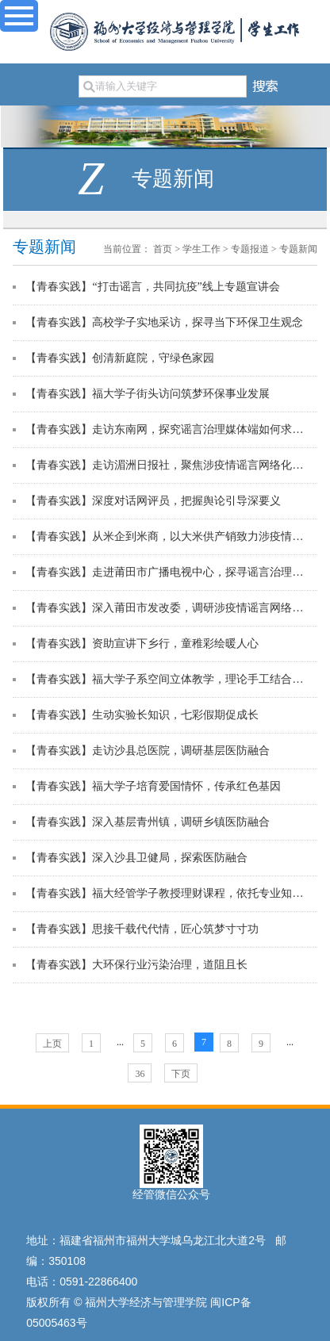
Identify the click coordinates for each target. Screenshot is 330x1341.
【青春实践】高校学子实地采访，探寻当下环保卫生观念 (164, 322)
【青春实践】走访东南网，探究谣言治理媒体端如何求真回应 (168, 429)
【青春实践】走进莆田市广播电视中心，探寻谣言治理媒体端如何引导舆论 (168, 572)
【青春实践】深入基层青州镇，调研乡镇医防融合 (147, 822)
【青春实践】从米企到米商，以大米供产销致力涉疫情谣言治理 (168, 536)
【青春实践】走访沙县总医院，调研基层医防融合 (147, 751)
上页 (52, 1043)
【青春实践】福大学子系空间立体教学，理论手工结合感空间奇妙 (168, 679)
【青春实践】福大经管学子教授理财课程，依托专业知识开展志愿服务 (168, 893)
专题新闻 (298, 249)
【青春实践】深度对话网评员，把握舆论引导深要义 (153, 501)
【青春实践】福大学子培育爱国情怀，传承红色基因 (153, 786)
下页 (180, 1073)
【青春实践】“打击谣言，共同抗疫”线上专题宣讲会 (152, 287)
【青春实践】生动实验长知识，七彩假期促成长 (142, 715)
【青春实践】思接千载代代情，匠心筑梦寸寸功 (142, 929)
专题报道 (250, 249)
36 (139, 1073)
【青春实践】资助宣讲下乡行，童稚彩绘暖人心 (142, 643)
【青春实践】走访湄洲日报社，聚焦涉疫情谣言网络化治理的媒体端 (168, 465)
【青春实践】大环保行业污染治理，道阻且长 (136, 965)
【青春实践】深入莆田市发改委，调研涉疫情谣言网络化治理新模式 (168, 608)
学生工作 (201, 249)
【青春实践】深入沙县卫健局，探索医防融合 (136, 858)
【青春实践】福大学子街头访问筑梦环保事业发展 (147, 394)
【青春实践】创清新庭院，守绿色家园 (119, 358)
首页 (162, 249)
